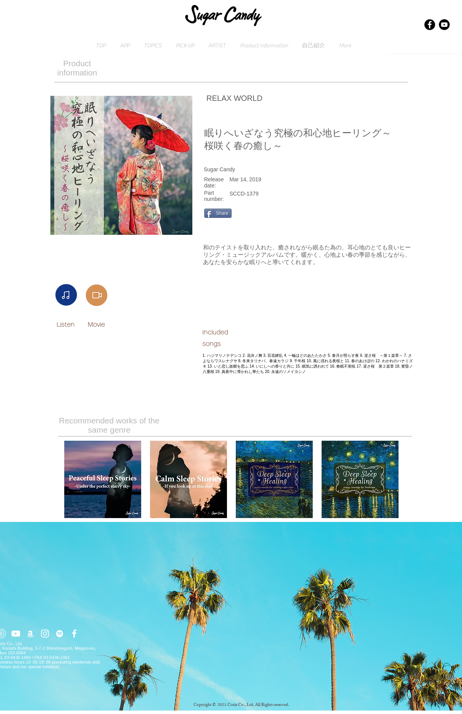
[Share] (218, 213)
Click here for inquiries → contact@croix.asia (39, 711)
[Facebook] (429, 24)
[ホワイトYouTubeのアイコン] (15, 633)
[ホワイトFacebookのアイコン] (74, 633)
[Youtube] (444, 24)
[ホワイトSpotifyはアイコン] (59, 633)
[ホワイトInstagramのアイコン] (45, 633)
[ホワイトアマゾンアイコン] (30, 633)
